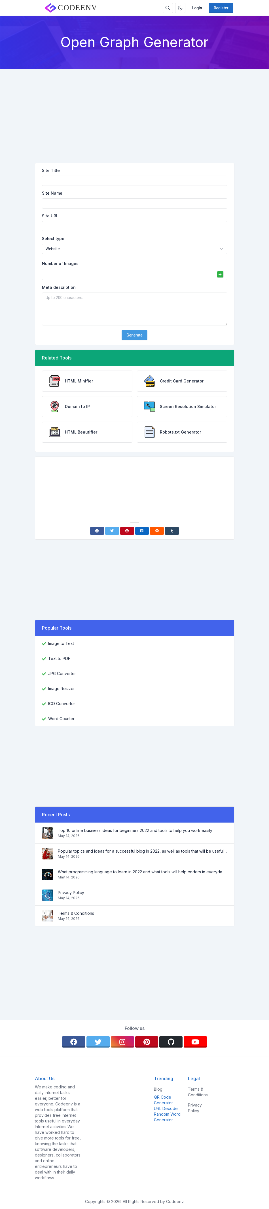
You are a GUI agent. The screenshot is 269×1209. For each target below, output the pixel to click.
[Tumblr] (172, 531)
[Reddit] (157, 531)
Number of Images (60, 263)
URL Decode (166, 1108)
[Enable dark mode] (180, 8)
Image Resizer (61, 688)
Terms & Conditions (76, 913)
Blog (158, 1089)
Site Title (51, 170)
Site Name (52, 193)
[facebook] (73, 1042)
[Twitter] (112, 531)
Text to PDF (59, 658)
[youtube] (195, 1042)
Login (197, 8)
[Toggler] (6, 7)
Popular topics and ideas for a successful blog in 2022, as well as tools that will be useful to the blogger (142, 851)
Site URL (50, 215)
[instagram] (122, 1042)
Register (221, 8)
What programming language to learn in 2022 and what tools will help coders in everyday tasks (142, 871)
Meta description (59, 287)
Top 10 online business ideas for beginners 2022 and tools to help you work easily (135, 830)
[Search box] (168, 8)
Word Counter (61, 718)
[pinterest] (146, 1042)
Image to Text (61, 643)
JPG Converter (62, 673)
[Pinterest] (127, 531)
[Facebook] (97, 531)
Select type (53, 238)
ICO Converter (61, 703)
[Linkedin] (142, 531)
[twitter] (98, 1042)
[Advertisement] (134, 111)
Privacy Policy (71, 892)
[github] (171, 1042)
